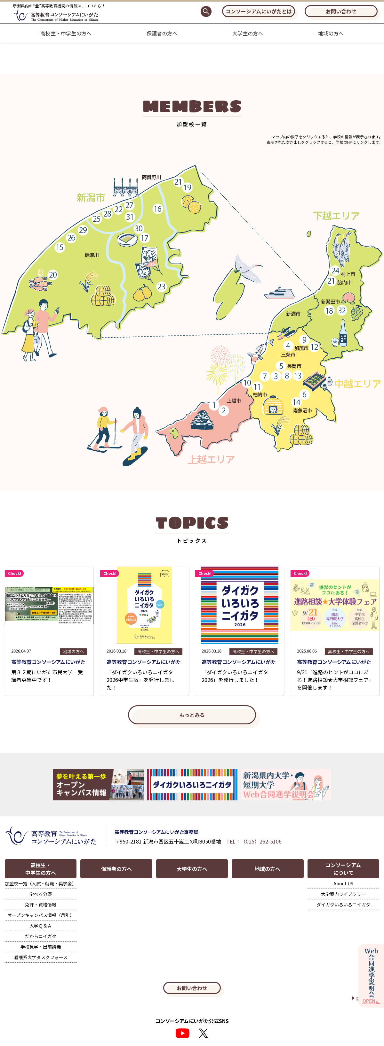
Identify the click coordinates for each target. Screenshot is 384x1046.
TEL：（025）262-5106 (254, 841)
